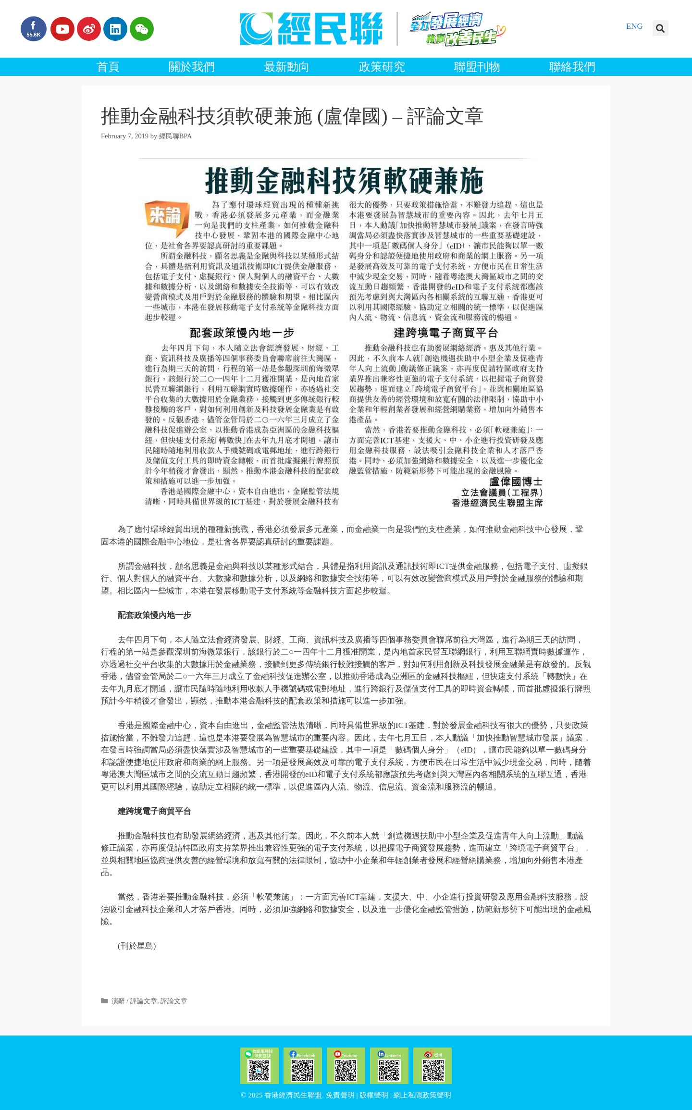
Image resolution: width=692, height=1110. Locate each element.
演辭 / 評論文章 (134, 1001)
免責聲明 (340, 1095)
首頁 (108, 67)
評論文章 (174, 1001)
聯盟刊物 (477, 67)
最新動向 (287, 67)
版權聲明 (373, 1095)
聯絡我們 (572, 67)
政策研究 (382, 67)
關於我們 (192, 67)
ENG (634, 26)
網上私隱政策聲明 (422, 1095)
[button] (660, 28)
